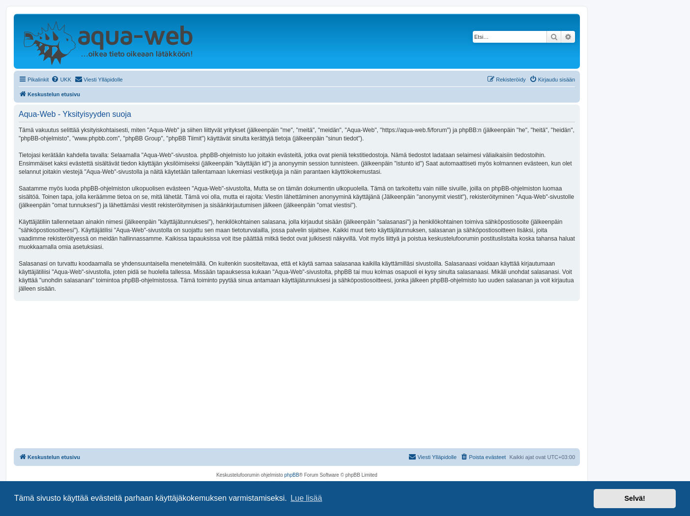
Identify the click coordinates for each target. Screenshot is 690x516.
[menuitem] (61, 79)
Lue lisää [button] (306, 498)
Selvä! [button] (634, 498)
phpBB (292, 475)
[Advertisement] (297, 374)
